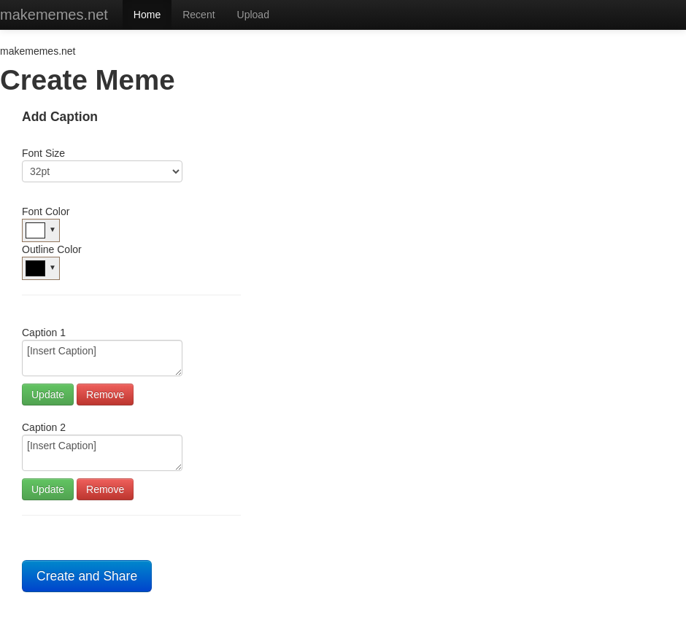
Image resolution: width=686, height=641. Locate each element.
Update (47, 394)
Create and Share (86, 576)
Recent (198, 14)
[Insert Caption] (102, 358)
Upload (253, 14)
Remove (105, 394)
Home (147, 14)
